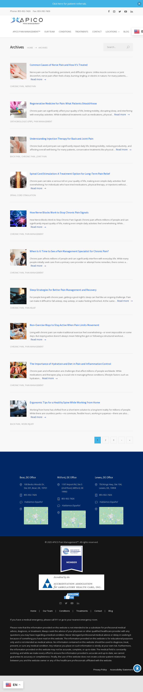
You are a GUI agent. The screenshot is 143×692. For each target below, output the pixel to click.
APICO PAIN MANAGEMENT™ (26, 31)
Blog (110, 627)
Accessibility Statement (121, 685)
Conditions (64, 627)
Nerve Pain (30, 86)
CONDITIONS (65, 31)
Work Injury (27, 424)
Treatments (82, 627)
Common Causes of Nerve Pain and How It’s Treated (58, 64)
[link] (60, 619)
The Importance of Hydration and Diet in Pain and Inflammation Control (70, 363)
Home (30, 47)
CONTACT (97, 31)
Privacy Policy (100, 685)
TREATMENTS (81, 31)
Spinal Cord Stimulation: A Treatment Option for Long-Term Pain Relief (70, 173)
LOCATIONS (111, 31)
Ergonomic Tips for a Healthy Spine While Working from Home (65, 402)
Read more (36, 79)
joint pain (41, 156)
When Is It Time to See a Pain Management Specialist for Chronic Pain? (69, 251)
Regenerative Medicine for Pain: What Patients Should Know (63, 103)
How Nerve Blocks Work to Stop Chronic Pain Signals (59, 212)
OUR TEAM (49, 31)
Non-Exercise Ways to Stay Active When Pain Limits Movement (64, 325)
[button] (139, 4)
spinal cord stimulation (23, 195)
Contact (98, 627)
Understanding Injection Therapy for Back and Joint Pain (61, 138)
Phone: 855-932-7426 (20, 11)
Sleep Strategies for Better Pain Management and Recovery (63, 289)
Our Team (48, 627)
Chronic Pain (17, 86)
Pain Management (43, 121)
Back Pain (15, 156)
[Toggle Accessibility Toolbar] (137, 668)
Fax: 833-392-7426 (41, 11)
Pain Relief (30, 307)
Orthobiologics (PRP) (21, 121)
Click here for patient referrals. (69, 3)
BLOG (126, 31)
